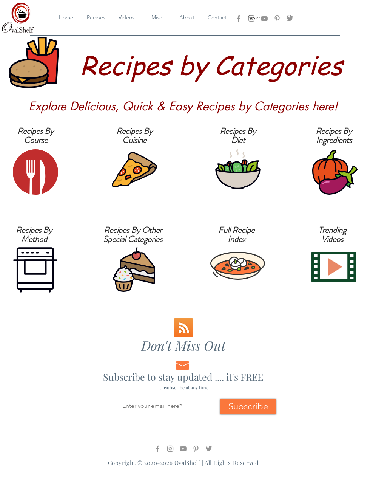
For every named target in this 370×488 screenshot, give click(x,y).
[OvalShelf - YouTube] (264, 18)
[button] (126, 17)
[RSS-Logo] (183, 327)
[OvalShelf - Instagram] (251, 18)
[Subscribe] (248, 406)
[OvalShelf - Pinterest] (277, 18)
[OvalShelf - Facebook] (238, 18)
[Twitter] (290, 18)
